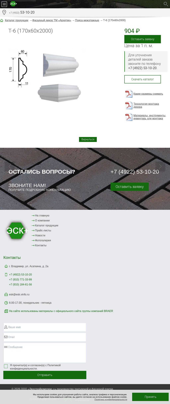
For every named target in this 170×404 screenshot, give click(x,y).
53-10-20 (22, 12)
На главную (42, 215)
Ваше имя (14, 327)
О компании (42, 220)
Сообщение (15, 347)
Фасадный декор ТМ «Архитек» (51, 20)
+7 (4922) (20, 274)
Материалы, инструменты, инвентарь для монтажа (149, 117)
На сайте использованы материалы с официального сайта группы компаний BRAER (61, 311)
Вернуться (88, 139)
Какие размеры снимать (148, 93)
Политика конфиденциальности (110, 399)
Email (11, 337)
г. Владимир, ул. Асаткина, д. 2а (28, 266)
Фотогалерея (43, 240)
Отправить (44, 375)
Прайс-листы (43, 230)
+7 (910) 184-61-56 (20, 284)
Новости (40, 235)
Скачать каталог (142, 79)
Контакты (40, 245)
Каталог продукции (16, 20)
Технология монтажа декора (146, 105)
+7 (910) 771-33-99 (20, 279)
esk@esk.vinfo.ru (19, 294)
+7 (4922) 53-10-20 (135, 171)
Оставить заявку (142, 39)
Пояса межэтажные (87, 20)
